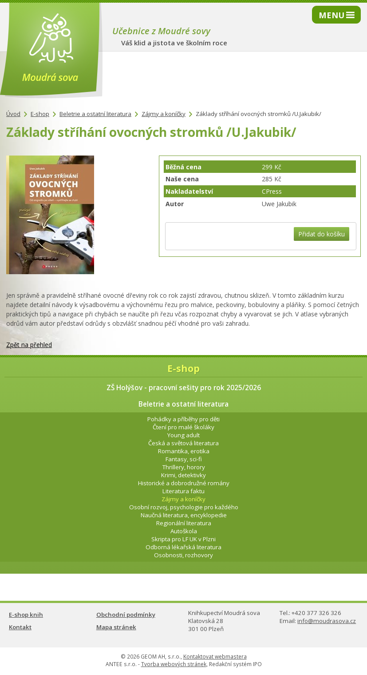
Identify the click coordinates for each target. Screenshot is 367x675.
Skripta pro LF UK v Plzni (183, 539)
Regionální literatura (183, 523)
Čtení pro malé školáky (183, 427)
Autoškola (183, 531)
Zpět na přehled (29, 344)
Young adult (183, 435)
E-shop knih (26, 615)
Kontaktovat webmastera (215, 656)
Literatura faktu (183, 491)
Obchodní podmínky (125, 615)
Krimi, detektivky (183, 475)
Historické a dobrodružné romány (183, 483)
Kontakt (20, 627)
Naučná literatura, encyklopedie (184, 515)
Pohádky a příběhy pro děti (183, 419)
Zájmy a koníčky (163, 114)
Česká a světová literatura (183, 443)
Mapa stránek (116, 627)
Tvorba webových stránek (173, 664)
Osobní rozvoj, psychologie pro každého (183, 507)
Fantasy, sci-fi (184, 459)
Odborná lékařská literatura (183, 547)
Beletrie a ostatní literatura (95, 114)
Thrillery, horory (183, 467)
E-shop (40, 114)
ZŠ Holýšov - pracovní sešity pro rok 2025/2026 (184, 387)
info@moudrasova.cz (326, 621)
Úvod (13, 114)
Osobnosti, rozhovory (183, 555)
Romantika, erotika (183, 451)
